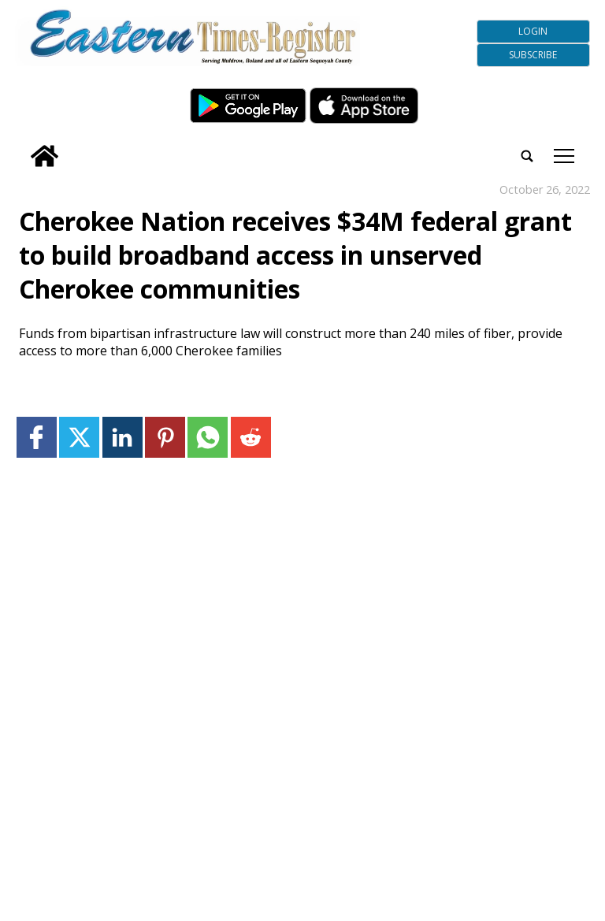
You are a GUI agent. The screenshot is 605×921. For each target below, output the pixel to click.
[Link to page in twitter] (79, 437)
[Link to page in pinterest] (165, 437)
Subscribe (533, 54)
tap (564, 156)
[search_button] (21, 145)
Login (532, 31)
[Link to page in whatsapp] (207, 437)
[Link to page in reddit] (251, 437)
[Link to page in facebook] (37, 437)
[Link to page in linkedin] (122, 437)
